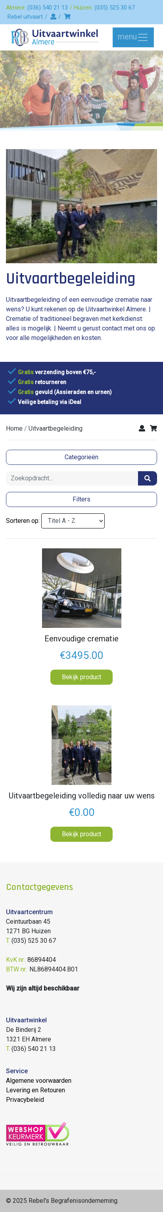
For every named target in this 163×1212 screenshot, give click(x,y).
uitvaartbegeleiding (55, 428)
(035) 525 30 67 (114, 7)
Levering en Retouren (35, 1090)
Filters (81, 499)
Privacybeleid (25, 1099)
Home (14, 428)
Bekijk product (81, 677)
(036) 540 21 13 (47, 7)
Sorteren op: (23, 520)
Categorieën (81, 457)
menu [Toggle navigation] (133, 37)
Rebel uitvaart (25, 16)
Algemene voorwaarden (38, 1080)
